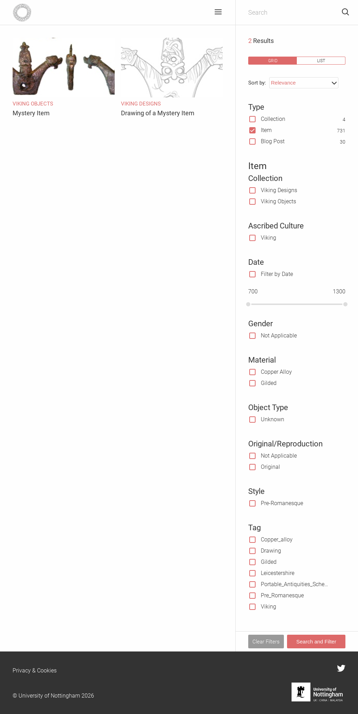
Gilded (269, 383)
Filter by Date (277, 274)
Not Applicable (279, 335)
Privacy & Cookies (35, 670)
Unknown (272, 419)
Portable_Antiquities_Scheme (295, 584)
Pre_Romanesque (282, 595)
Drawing (271, 550)
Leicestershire (277, 573)
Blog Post (273, 141)
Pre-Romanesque (282, 503)
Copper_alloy (277, 539)
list (321, 60)
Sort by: (257, 83)
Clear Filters (266, 642)
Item (266, 130)
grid (273, 60)
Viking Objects (278, 201)
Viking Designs (279, 190)
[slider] (248, 304)
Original (270, 467)
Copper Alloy (276, 372)
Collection (273, 119)
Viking (268, 237)
